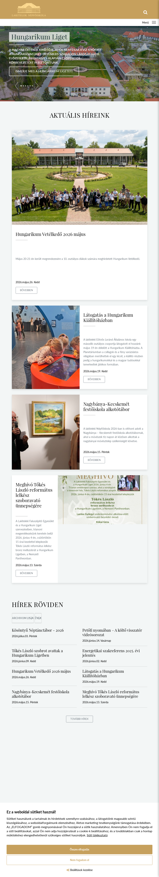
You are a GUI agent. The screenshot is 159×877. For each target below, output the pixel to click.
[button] (16, 86)
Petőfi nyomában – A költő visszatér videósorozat (112, 632)
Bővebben (26, 290)
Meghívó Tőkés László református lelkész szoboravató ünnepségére (110, 694)
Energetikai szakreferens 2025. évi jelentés (111, 653)
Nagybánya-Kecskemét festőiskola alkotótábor (106, 406)
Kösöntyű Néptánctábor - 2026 (38, 630)
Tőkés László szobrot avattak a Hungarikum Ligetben (37, 653)
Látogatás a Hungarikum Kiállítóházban (108, 317)
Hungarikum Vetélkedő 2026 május (51, 234)
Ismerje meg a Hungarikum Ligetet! (44, 71)
